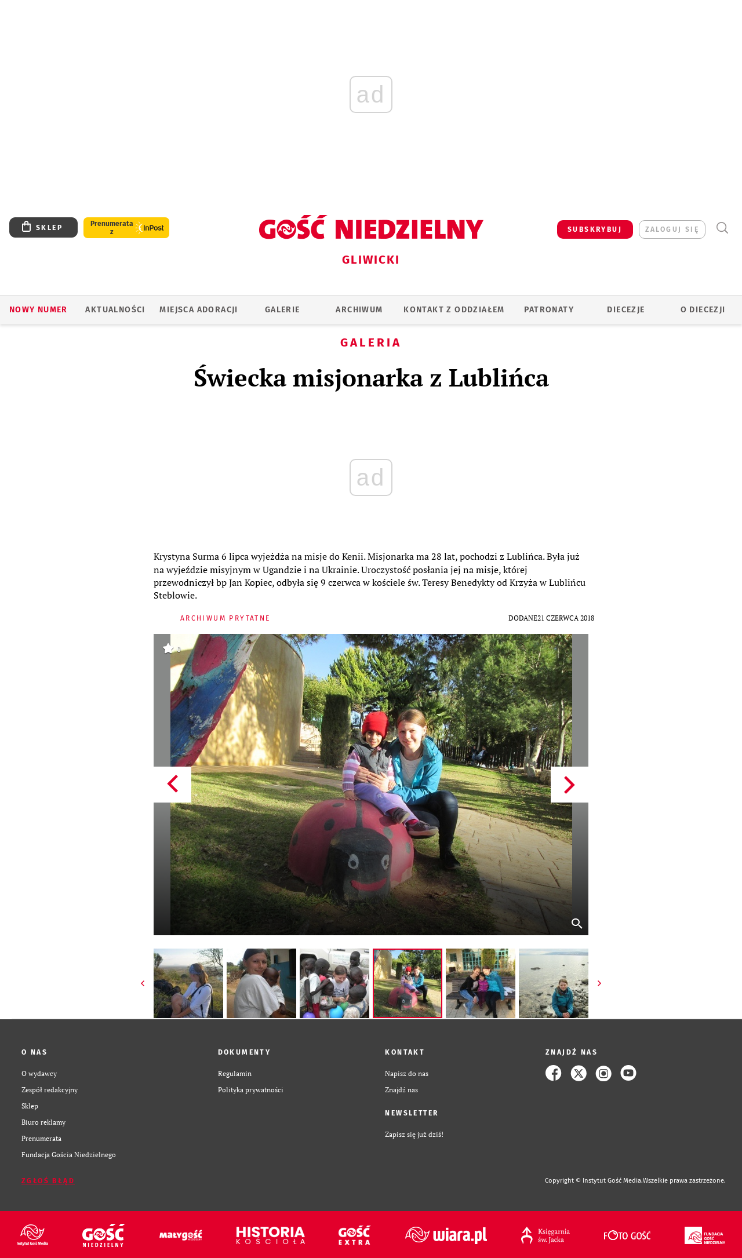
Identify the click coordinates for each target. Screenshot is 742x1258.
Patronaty (549, 310)
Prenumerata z (111, 228)
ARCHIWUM (359, 310)
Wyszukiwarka (722, 228)
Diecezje (626, 310)
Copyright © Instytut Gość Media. (594, 1180)
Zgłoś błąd (48, 1181)
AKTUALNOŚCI (115, 310)
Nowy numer (38, 310)
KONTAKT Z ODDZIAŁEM (454, 310)
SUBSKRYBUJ (595, 229)
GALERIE (282, 310)
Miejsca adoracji (198, 310)
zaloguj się (672, 229)
